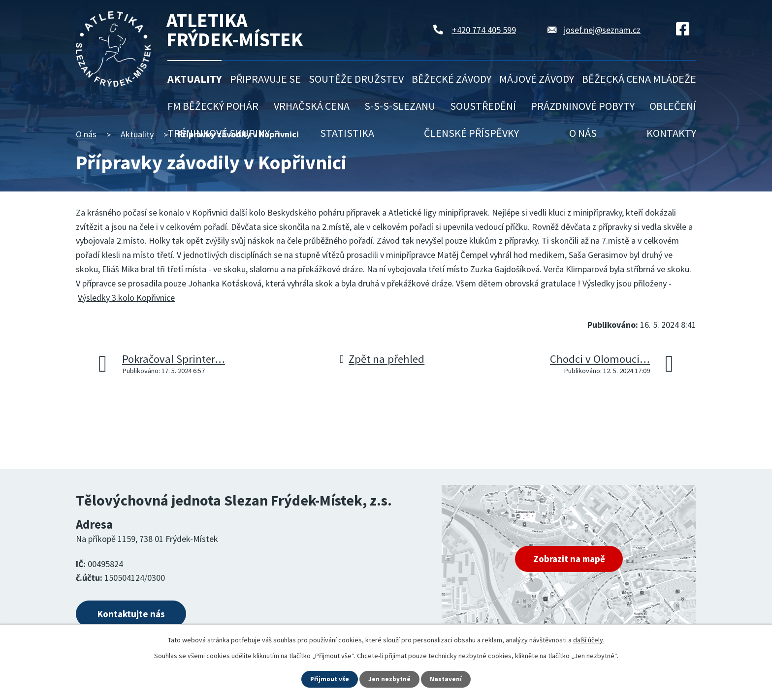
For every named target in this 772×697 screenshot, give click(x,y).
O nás (583, 133)
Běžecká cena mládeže (639, 79)
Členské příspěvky (471, 133)
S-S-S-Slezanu (399, 106)
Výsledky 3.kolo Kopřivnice (126, 297)
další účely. (589, 639)
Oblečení (672, 106)
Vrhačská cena (312, 106)
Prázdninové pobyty (583, 106)
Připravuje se (265, 79)
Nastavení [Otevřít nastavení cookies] (447, 678)
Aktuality (194, 79)
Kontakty (671, 133)
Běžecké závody (451, 79)
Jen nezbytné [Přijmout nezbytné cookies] (390, 678)
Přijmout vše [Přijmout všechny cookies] (329, 678)
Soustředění (483, 106)
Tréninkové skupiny (218, 133)
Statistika (347, 133)
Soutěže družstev (356, 79)
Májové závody (536, 79)
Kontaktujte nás (138, 615)
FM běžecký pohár (212, 106)
